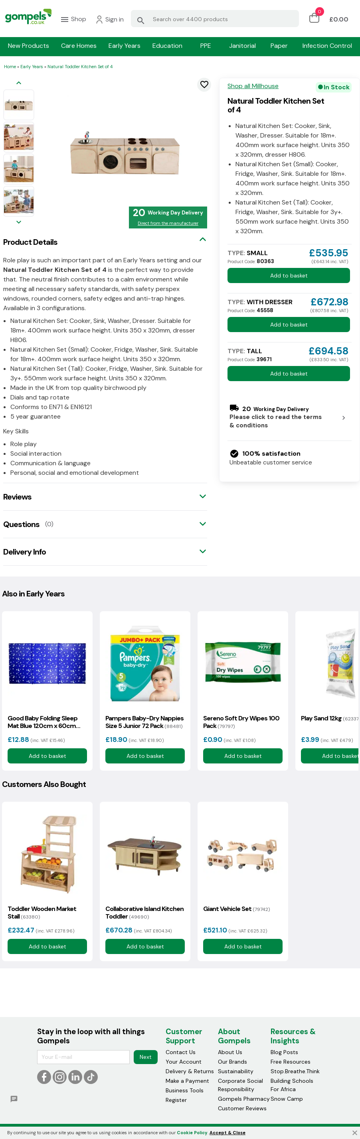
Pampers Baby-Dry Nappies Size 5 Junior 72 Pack (144, 722)
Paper (279, 46)
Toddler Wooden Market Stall (42, 912)
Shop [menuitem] (73, 19)
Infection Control (327, 46)
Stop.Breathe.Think (295, 1071)
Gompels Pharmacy (244, 1098)
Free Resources (291, 1061)
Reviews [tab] (17, 497)
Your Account (184, 1061)
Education (167, 46)
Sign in (109, 19)
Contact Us (181, 1052)
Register (176, 1100)
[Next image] (18, 222)
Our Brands (232, 1061)
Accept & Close (227, 1132)
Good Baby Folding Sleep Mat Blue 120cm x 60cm (42, 722)
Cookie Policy (192, 1132)
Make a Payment (187, 1080)
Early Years (124, 46)
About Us (230, 1052)
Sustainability (235, 1071)
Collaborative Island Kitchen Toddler (144, 912)
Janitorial (242, 46)
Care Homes (79, 46)
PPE (205, 46)
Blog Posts (284, 1052)
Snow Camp (287, 1098)
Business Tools (185, 1090)
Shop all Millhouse (253, 86)
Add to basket (289, 275)
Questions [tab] (21, 524)
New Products (28, 46)
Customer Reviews (242, 1108)
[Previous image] (18, 83)
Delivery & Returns (190, 1071)
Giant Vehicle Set (236, 909)
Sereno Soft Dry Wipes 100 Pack (241, 722)
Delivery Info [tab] (24, 552)
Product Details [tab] (30, 242)
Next (146, 1056)
